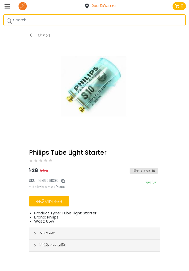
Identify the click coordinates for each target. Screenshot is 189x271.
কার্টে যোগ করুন (49, 201)
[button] (101, 6)
